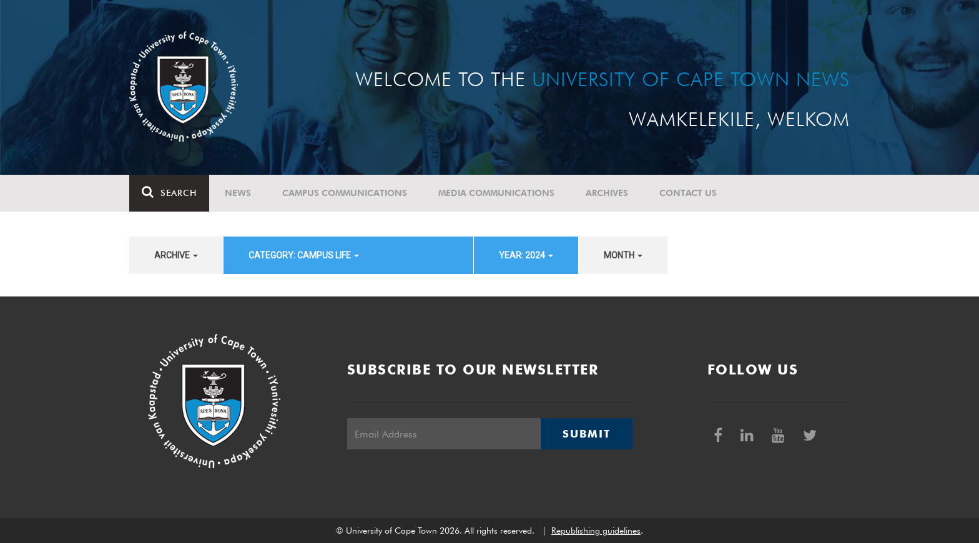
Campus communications (344, 193)
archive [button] (176, 255)
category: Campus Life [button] (303, 255)
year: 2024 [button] (526, 255)
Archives (607, 193)
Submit (586, 434)
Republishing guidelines (596, 531)
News (238, 193)
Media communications (496, 193)
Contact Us (688, 193)
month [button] (623, 255)
